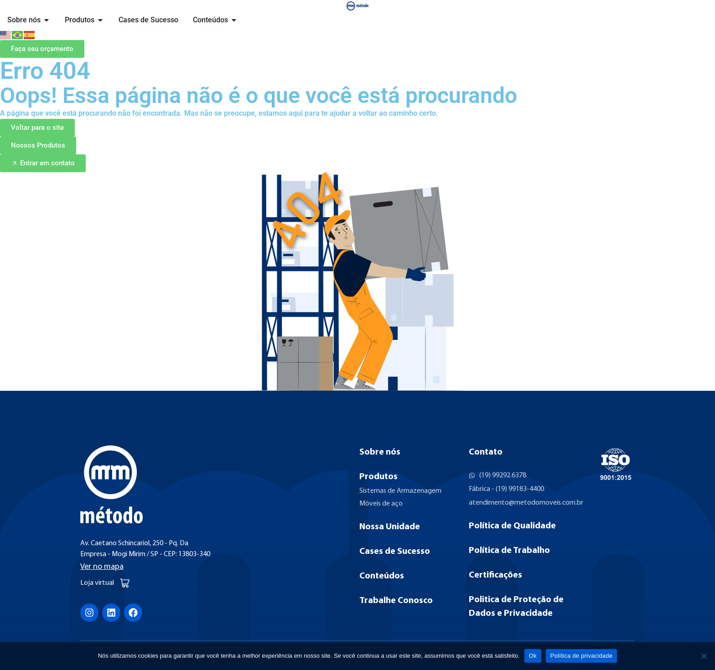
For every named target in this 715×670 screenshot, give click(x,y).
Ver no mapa (102, 567)
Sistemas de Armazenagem (400, 491)
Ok (533, 655)
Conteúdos (381, 576)
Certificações (495, 575)
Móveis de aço (381, 503)
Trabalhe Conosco (396, 600)
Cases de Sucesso (394, 551)
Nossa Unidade (389, 527)
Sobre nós (379, 452)
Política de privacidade (581, 655)
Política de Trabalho (509, 550)
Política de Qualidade (512, 526)
